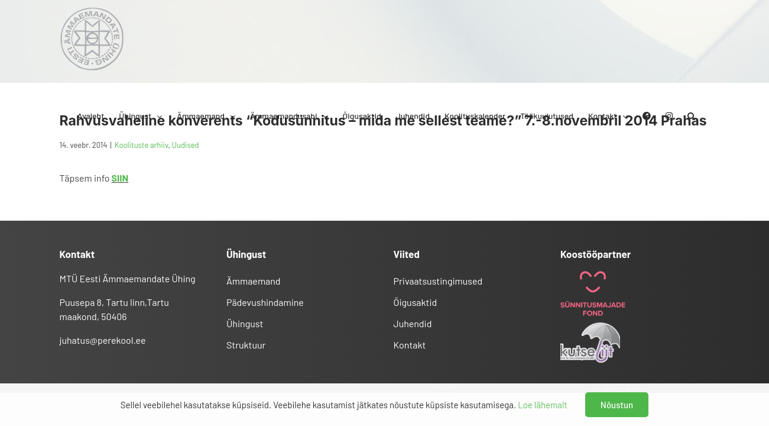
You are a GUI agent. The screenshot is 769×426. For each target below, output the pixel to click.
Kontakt (410, 344)
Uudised (185, 145)
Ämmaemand (253, 280)
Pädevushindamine (265, 302)
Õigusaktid (415, 302)
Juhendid (413, 323)
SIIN (120, 177)
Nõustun (617, 404)
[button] (706, 39)
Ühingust (244, 323)
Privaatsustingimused (438, 280)
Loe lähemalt (542, 404)
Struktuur (245, 344)
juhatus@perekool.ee (103, 340)
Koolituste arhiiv (141, 145)
